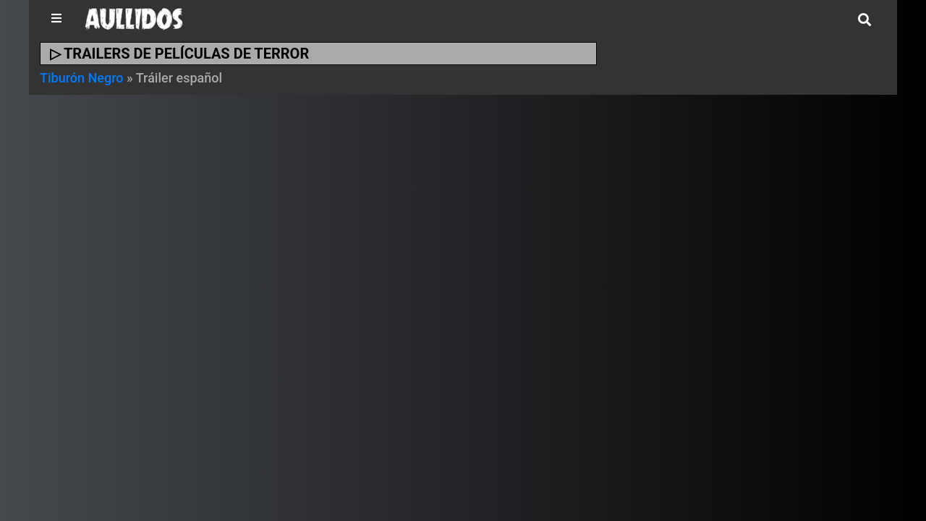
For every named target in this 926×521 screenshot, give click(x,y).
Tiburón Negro (82, 77)
